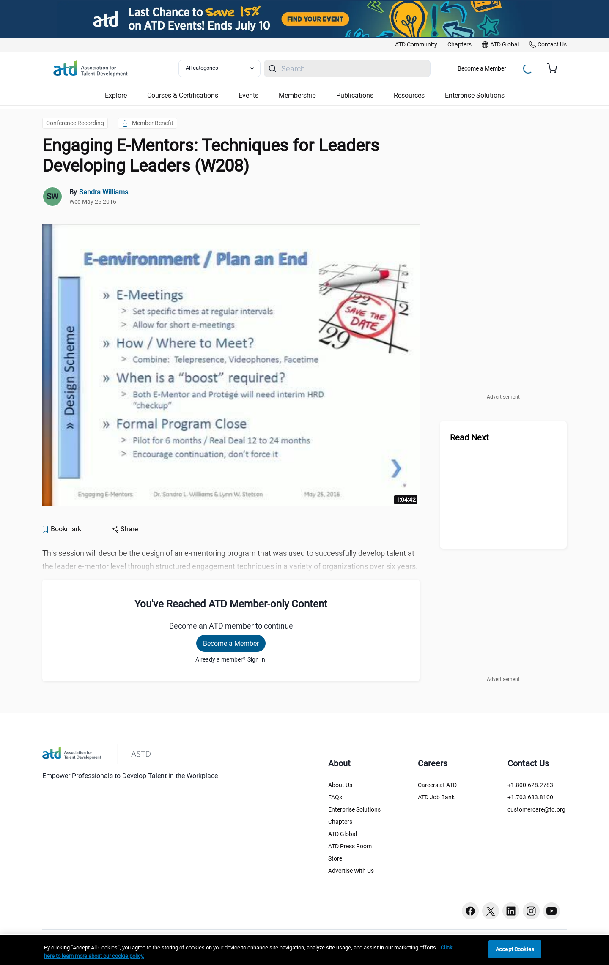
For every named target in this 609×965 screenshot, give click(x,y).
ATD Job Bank (436, 797)
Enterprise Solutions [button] (475, 95)
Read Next (469, 437)
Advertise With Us (351, 870)
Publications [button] (354, 95)
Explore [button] (116, 95)
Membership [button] (297, 95)
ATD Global (342, 834)
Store (335, 858)
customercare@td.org (536, 809)
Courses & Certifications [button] (182, 95)
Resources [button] (409, 95)
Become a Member (482, 68)
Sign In (256, 659)
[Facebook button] (470, 910)
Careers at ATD (437, 785)
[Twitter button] (490, 910)
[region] (304, 950)
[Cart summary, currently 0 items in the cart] (555, 68)
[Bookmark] (61, 529)
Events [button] (248, 95)
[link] (416, 45)
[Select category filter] (219, 68)
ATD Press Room (350, 846)
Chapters (340, 821)
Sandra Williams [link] (103, 192)
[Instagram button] (531, 910)
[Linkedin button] (510, 910)
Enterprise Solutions (354, 809)
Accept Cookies (515, 949)
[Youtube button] (551, 910)
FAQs (335, 797)
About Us (340, 785)
